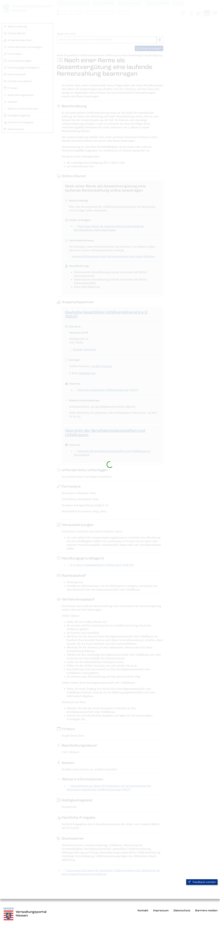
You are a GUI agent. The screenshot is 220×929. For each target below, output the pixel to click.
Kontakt (143, 910)
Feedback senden (202, 882)
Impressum (161, 910)
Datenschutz (182, 910)
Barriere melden (206, 910)
